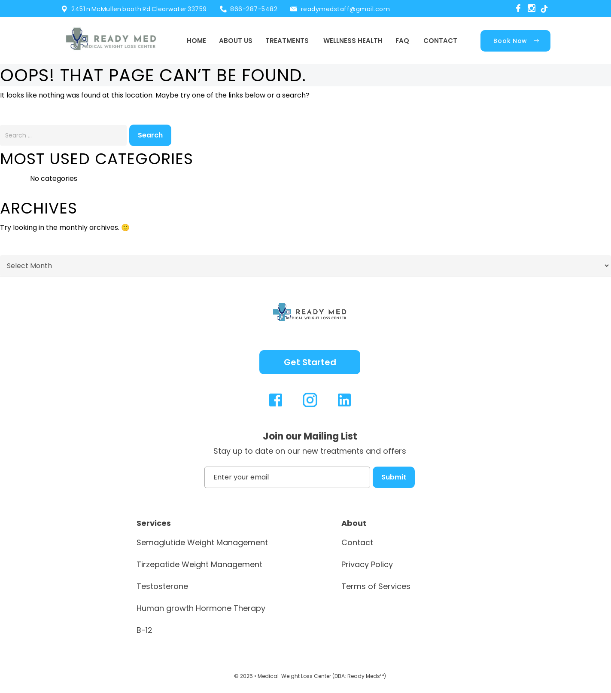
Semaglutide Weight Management (202, 542)
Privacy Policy (367, 564)
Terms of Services (375, 586)
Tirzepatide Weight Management (199, 564)
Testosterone (162, 586)
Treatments (287, 40)
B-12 (144, 630)
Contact (440, 40)
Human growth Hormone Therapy (201, 608)
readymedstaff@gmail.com (345, 9)
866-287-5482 (253, 9)
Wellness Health (353, 40)
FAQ (402, 40)
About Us (235, 40)
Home (196, 40)
